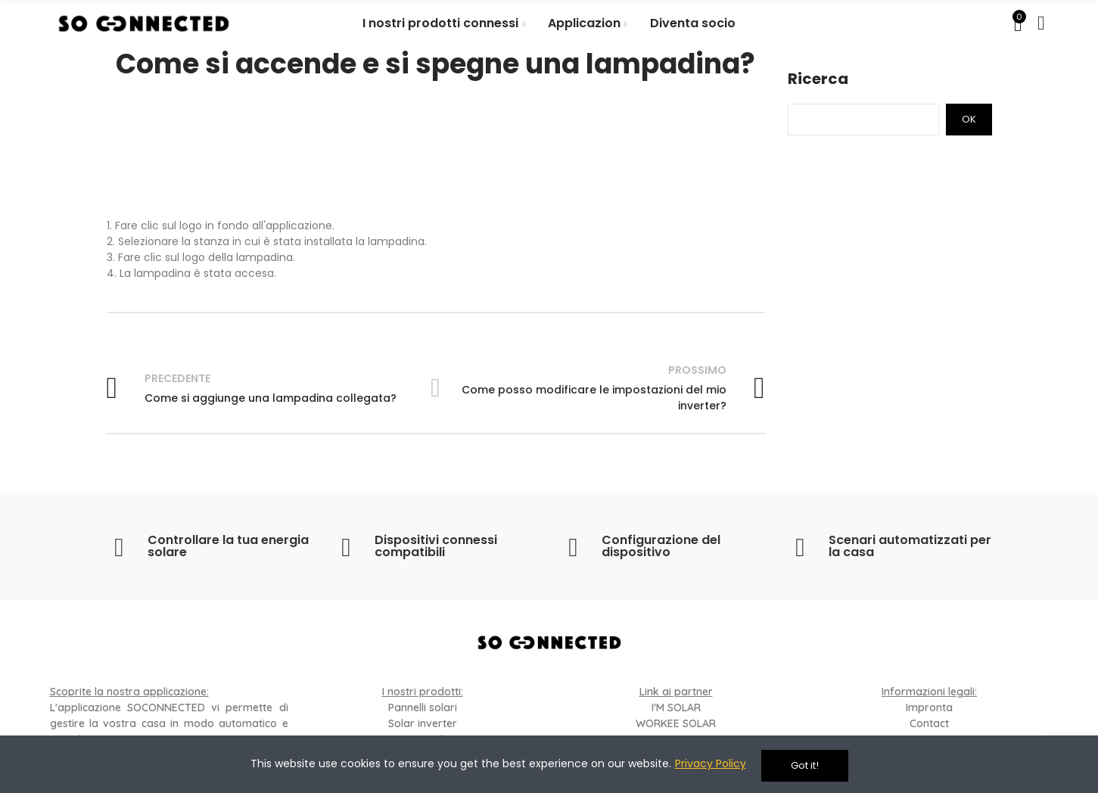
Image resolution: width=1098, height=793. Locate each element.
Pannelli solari (422, 707)
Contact (929, 723)
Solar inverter (422, 723)
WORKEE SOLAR (676, 723)
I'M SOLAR (676, 707)
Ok (969, 119)
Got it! (805, 765)
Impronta (929, 707)
